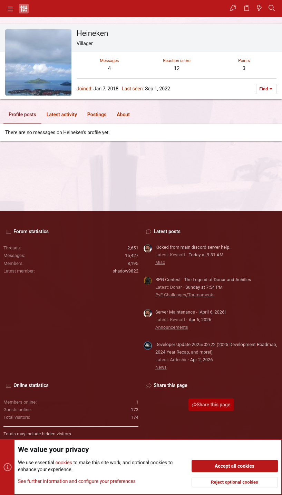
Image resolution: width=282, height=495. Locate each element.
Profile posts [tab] (22, 114)
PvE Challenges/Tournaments (184, 294)
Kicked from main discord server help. (193, 247)
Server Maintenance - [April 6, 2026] (190, 312)
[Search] (272, 8)
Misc (160, 262)
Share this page (211, 404)
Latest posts (167, 231)
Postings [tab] (96, 114)
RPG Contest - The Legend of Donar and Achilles (203, 279)
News (161, 367)
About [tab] (123, 114)
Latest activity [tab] (62, 114)
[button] (10, 8)
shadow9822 (125, 271)
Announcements (171, 327)
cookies (63, 462)
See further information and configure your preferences (77, 481)
